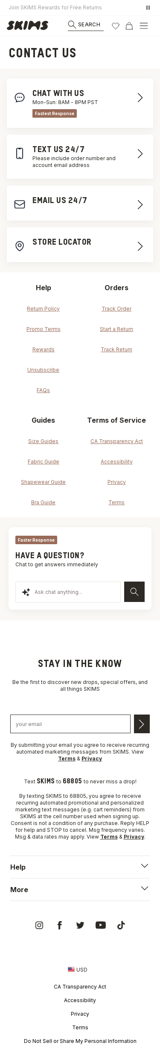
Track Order (116, 308)
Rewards (43, 349)
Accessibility (117, 461)
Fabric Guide (43, 461)
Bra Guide (43, 502)
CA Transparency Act (116, 441)
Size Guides (43, 441)
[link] (30, 26)
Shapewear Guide (43, 482)
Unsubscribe (43, 370)
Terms (116, 502)
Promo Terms (43, 329)
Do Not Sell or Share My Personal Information (80, 1041)
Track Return (116, 349)
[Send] (134, 592)
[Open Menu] (144, 26)
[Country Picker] (77, 969)
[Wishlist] (116, 26)
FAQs (43, 390)
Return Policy (43, 308)
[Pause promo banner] (148, 7)
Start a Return (116, 329)
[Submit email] (142, 724)
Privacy (117, 482)
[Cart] (129, 26)
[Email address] (70, 724)
